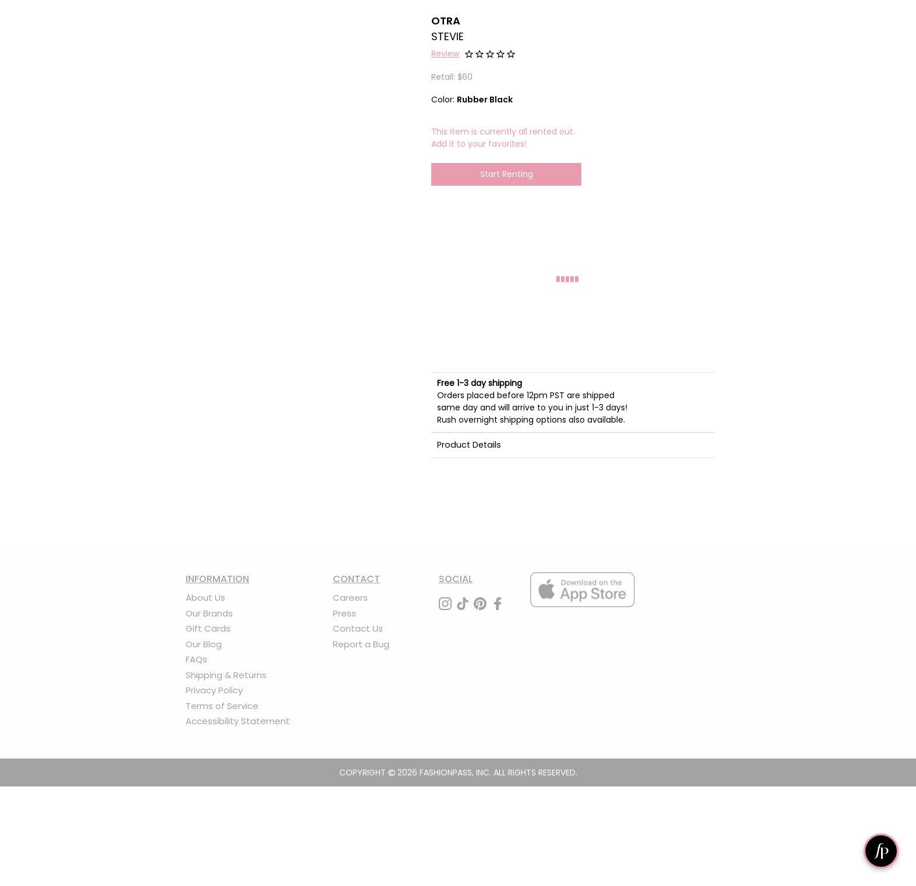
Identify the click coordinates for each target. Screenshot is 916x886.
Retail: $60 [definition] (452, 77)
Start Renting (506, 174)
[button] (445, 55)
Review (445, 53)
